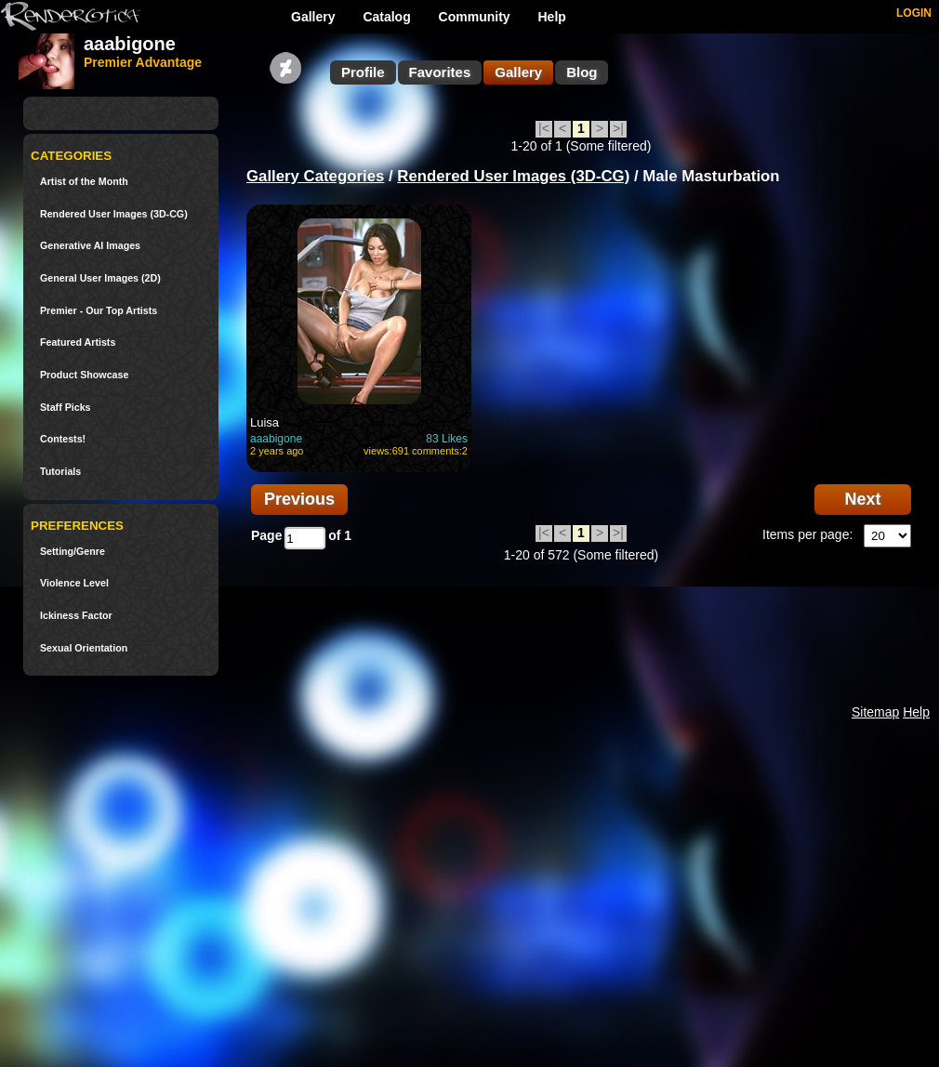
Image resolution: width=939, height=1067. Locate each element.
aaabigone (276, 438)
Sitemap (875, 712)
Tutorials (60, 472)
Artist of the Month (84, 182)
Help (552, 16)
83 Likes (447, 438)
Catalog (386, 16)
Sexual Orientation (83, 648)
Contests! (63, 439)
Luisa (264, 422)
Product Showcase (84, 375)
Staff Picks (65, 407)
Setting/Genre (72, 552)
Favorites (440, 72)
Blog (581, 72)
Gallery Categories (315, 176)
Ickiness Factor (76, 616)
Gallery (313, 16)
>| (618, 128)
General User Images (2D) (100, 278)
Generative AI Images (90, 246)
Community (474, 16)
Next (862, 499)
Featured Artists (77, 342)
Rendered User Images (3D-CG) (114, 214)
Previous (299, 499)
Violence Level (74, 583)
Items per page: (807, 534)
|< (543, 128)
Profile (363, 72)
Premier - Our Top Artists (98, 311)
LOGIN (914, 13)
